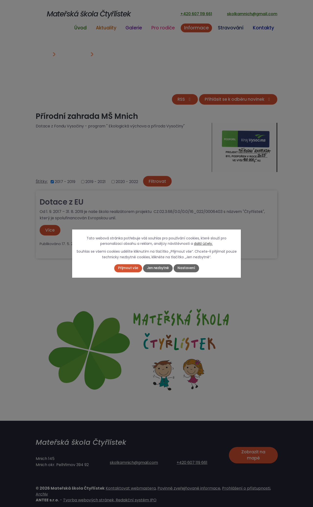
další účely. (203, 243)
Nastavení (188, 268)
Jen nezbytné (158, 268)
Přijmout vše (126, 268)
